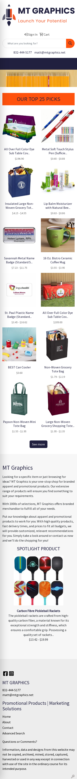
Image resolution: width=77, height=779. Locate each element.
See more (38, 444)
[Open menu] (69, 64)
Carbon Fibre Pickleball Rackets (38, 611)
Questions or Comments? (19, 742)
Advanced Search (13, 733)
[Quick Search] (34, 43)
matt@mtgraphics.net (49, 52)
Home (6, 716)
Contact (7, 728)
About (6, 722)
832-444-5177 (22, 52)
